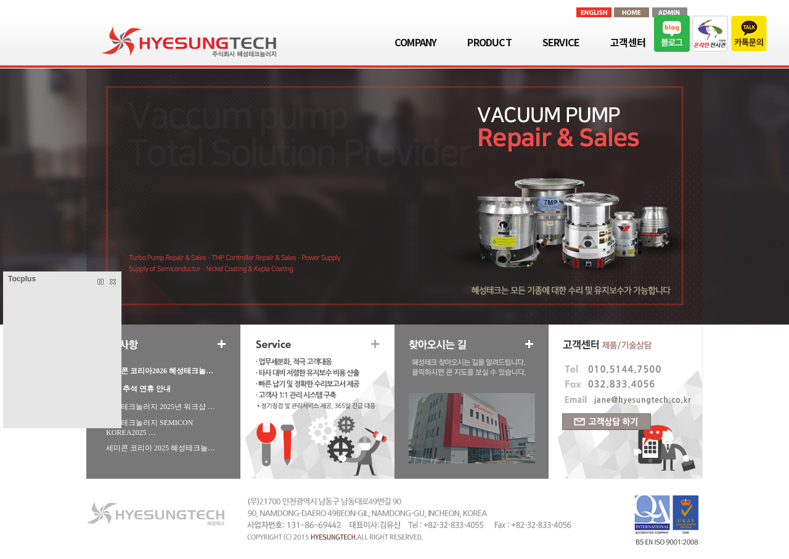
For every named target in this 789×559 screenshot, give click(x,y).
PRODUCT (489, 42)
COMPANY (415, 42)
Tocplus (22, 279)
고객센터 (627, 42)
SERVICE (560, 42)
